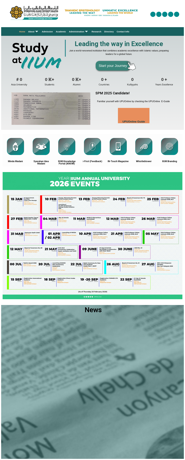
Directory (109, 31)
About (33, 31)
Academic (61, 31)
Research (96, 31)
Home (22, 31)
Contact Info (123, 31)
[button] (113, 66)
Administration (79, 31)
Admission (47, 31)
